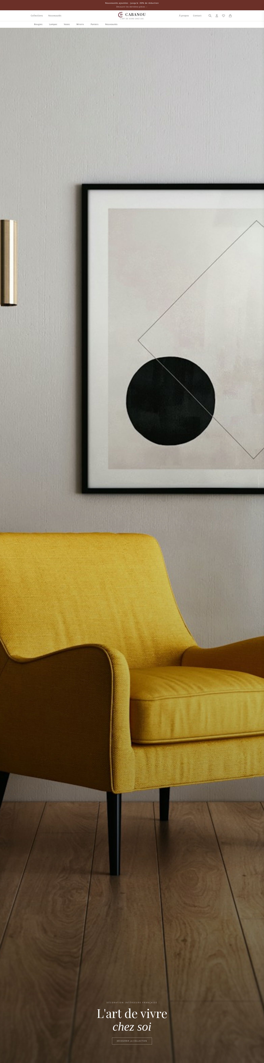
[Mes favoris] (223, 16)
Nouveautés (54, 15)
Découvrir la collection (132, 1042)
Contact (197, 15)
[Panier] (230, 16)
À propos (184, 15)
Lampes (53, 24)
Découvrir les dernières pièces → (132, 7)
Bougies (38, 24)
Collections (37, 15)
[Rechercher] (210, 16)
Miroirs (80, 24)
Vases (67, 24)
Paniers (95, 24)
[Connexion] (217, 16)
